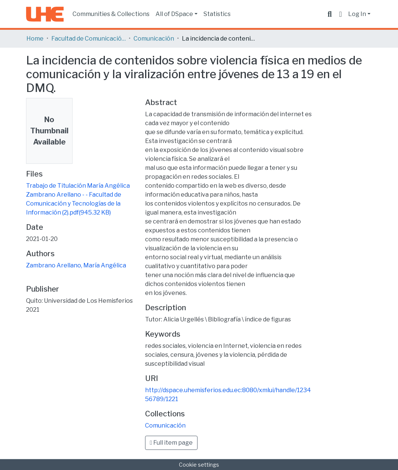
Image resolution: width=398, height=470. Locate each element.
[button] (340, 14)
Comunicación (154, 38)
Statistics (217, 14)
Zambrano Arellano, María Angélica (76, 265)
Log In (357, 14)
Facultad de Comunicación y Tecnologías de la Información (88, 38)
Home (35, 38)
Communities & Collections (111, 14)
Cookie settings (199, 464)
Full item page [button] (171, 442)
